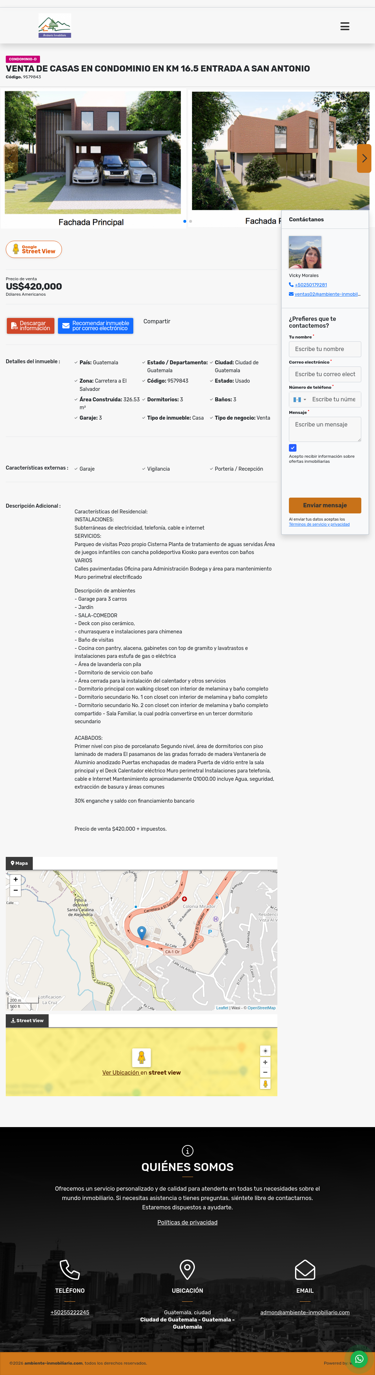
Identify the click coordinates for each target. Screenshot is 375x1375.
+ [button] (15, 880)
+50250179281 (311, 284)
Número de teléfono (311, 387)
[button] (184, 221)
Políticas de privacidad (187, 1222)
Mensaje (299, 412)
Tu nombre (301, 337)
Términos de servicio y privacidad (319, 524)
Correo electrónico (310, 362)
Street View (34, 249)
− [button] (15, 891)
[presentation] (328, 474)
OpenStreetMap (262, 1008)
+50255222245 (69, 1312)
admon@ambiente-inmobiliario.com (305, 1312)
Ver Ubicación (121, 1072)
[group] (93, 158)
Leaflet (222, 1008)
